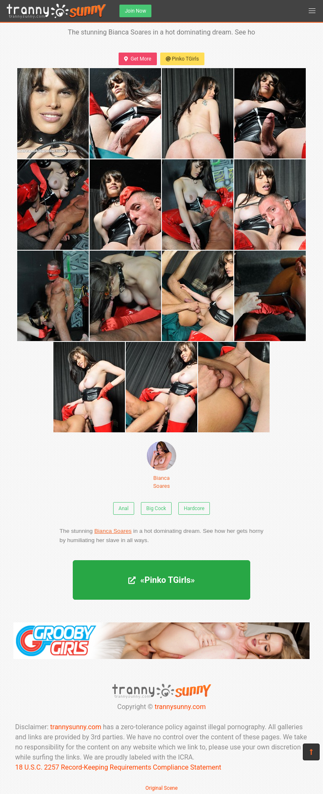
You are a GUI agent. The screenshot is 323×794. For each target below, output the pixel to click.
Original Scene (162, 788)
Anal (124, 508)
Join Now (135, 11)
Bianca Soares (161, 465)
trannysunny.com (180, 707)
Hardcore (194, 508)
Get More (137, 59)
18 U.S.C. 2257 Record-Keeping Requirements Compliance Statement (118, 767)
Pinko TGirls (182, 59)
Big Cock (156, 508)
